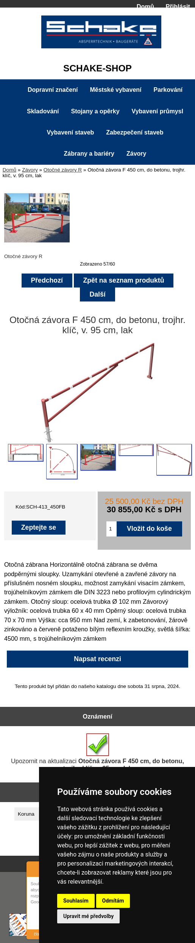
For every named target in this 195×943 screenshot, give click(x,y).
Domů (145, 6)
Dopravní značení (53, 90)
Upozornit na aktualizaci (97, 752)
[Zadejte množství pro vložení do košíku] (111, 528)
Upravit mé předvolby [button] (88, 916)
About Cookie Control (34, 868)
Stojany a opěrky (95, 111)
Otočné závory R (63, 170)
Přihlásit (178, 6)
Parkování (168, 90)
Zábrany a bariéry (89, 153)
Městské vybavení (115, 90)
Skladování (43, 111)
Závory (30, 170)
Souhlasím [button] (76, 901)
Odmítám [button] (113, 901)
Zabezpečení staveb (134, 132)
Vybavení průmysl (157, 111)
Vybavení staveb (70, 132)
